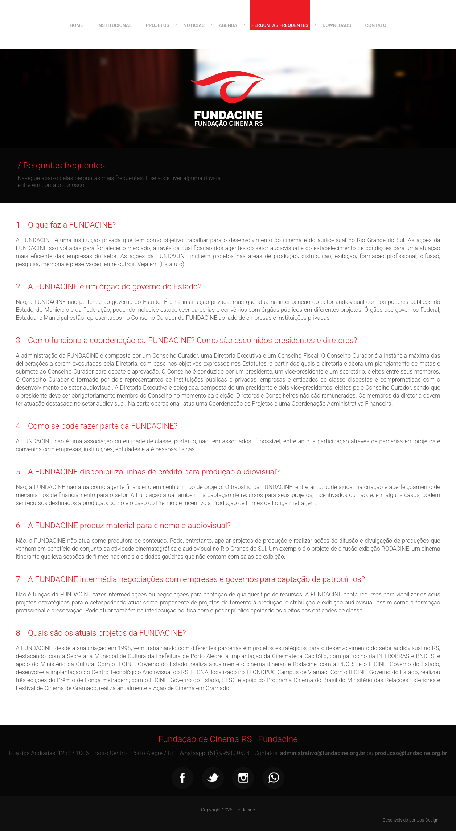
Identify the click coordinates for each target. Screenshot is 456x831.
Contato (375, 25)
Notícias (194, 25)
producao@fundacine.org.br (411, 753)
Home (76, 25)
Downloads (337, 25)
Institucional (114, 25)
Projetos (157, 25)
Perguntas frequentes (279, 25)
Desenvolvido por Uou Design (410, 820)
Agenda (228, 25)
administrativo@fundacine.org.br (322, 753)
